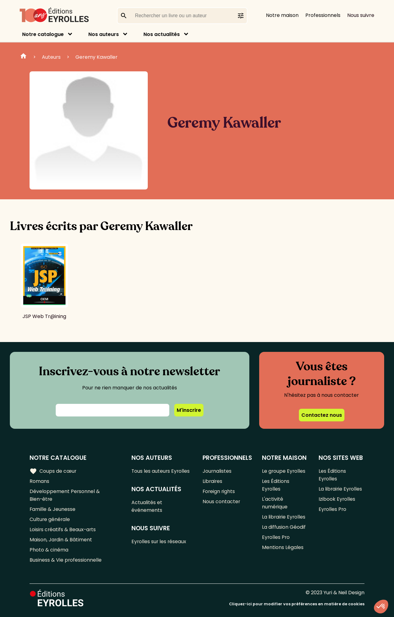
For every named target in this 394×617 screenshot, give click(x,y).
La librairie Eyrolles (284, 516)
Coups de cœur (53, 471)
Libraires (212, 481)
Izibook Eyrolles (337, 499)
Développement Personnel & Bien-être (65, 495)
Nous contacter (221, 501)
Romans (39, 481)
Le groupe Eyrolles (284, 471)
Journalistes (216, 471)
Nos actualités (161, 34)
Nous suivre (360, 15)
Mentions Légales (282, 547)
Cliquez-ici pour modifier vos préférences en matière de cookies (296, 604)
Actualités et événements (147, 506)
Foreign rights (218, 491)
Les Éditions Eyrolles (275, 485)
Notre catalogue (43, 34)
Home (23, 57)
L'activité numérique (274, 503)
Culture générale (50, 519)
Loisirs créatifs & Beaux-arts (63, 529)
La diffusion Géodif (283, 527)
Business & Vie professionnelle (66, 559)
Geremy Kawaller (96, 57)
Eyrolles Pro (276, 537)
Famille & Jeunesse (53, 509)
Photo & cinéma (49, 549)
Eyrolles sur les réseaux (159, 541)
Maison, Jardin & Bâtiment (61, 539)
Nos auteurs (103, 34)
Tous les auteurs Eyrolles (161, 471)
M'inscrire (189, 410)
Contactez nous (321, 415)
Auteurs (51, 57)
